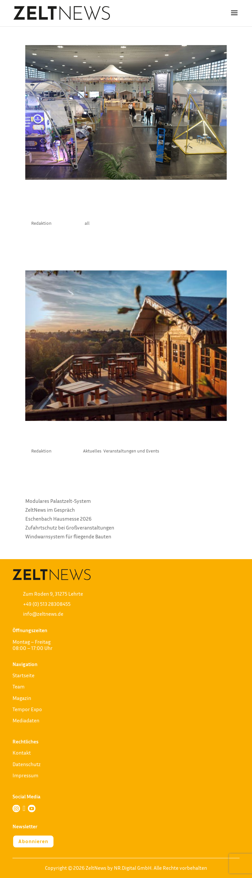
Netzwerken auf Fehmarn (95, 437)
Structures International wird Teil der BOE (123, 202)
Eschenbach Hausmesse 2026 (58, 518)
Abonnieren (33, 841)
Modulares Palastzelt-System (58, 501)
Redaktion (41, 223)
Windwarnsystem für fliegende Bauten (68, 536)
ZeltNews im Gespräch (50, 509)
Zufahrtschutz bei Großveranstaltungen (69, 527)
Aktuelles (92, 450)
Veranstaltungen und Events (131, 450)
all (87, 223)
